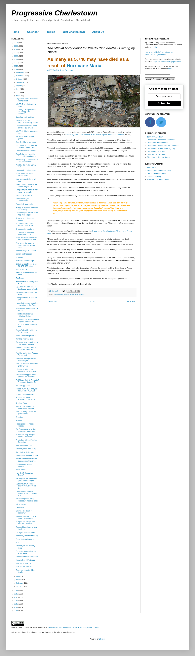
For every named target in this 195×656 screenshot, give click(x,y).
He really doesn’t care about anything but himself (26, 127)
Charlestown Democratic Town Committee (163, 146)
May (18, 96)
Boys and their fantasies (25, 394)
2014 (16, 601)
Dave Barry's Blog (154, 177)
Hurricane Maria (84, 65)
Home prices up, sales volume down (24, 175)
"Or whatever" (21, 504)
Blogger (102, 639)
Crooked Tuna (21, 403)
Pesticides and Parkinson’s (26, 151)
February (20, 583)
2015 (16, 597)
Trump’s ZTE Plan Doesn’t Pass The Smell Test (26, 349)
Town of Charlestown (155, 137)
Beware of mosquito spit (25, 261)
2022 (16, 56)
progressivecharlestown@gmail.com (167, 62)
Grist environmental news (156, 174)
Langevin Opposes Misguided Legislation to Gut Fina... (27, 304)
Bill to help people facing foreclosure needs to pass (27, 500)
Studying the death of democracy (24, 512)
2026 (16, 43)
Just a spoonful (21, 470)
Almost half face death (24, 204)
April (18, 576)
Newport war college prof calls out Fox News (25, 523)
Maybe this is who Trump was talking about (27, 100)
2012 (16, 607)
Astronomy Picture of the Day (27, 536)
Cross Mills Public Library (156, 154)
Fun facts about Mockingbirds (27, 557)
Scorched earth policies (25, 117)
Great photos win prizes (25, 539)
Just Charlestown (74, 31)
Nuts (17, 543)
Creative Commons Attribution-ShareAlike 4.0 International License (73, 627)
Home (15, 31)
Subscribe (164, 103)
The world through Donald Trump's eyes (26, 360)
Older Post (131, 301)
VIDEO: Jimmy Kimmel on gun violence (26, 413)
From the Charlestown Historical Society (24, 315)
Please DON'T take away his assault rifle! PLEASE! (27, 390)
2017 (16, 591)
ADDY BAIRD (53, 70)
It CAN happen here (23, 386)
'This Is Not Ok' (21, 269)
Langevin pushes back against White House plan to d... (27, 493)
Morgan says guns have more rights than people (27, 191)
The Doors (20, 278)
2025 (16, 46)
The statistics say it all (24, 195)
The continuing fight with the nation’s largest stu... (26, 185)
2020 (16, 63)
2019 (16, 66)
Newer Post (52, 301)
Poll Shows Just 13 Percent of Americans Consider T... (27, 381)
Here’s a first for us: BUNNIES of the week (25, 399)
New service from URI (24, 567)
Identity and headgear (24, 254)
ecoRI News (151, 168)
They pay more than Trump (26, 449)
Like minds (20, 507)
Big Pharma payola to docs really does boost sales (26, 430)
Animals (19, 420)
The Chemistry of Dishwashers (22, 200)
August (19, 86)
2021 (16, 60)
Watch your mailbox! (23, 563)
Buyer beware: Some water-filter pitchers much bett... (26, 239)
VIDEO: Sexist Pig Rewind (26, 336)
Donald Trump (59, 294)
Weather (81, 294)
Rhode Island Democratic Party (159, 171)
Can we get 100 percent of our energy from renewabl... (26, 112)
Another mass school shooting (24, 465)
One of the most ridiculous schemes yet (26, 552)
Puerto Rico (74, 294)
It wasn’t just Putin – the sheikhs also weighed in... (27, 407)
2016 (16, 594)
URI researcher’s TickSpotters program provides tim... (27, 320)
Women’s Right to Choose (26, 251)
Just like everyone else (24, 339)
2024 (16, 49)
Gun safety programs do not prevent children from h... (26, 146)
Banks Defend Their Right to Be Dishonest (26, 331)
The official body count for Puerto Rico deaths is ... (26, 155)
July (18, 89)
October (19, 79)
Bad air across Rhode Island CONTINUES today (26, 265)
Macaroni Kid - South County (158, 179)
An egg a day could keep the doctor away (27, 208)
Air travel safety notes (24, 446)
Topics (51, 31)
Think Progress (66, 70)
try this (154, 47)
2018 (16, 70)
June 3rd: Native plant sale (26, 142)
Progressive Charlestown (54, 13)
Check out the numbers (25, 229)
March (19, 580)
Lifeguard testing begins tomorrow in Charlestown (26, 370)
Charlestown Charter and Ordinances (161, 140)
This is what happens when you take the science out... (27, 376)
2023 (16, 53)
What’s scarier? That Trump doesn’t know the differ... (26, 460)
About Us (98, 31)
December (20, 72)
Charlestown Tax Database (157, 143)
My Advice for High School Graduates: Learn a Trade (27, 288)
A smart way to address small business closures (27, 161)
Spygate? (19, 257)
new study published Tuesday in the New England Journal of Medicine (95, 135)
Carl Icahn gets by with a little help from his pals (27, 214)
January (19, 586)
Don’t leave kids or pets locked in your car (25, 233)
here (170, 69)
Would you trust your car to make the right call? (26, 517)
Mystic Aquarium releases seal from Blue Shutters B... (26, 486)
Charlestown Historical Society (158, 157)
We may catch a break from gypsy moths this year (26, 479)
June (18, 93)
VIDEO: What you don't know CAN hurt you (27, 365)
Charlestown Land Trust (156, 152)
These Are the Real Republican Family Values (27, 121)
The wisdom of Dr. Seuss (25, 560)
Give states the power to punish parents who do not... (25, 245)
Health (66, 294)
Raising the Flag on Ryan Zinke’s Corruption (25, 436)
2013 (16, 604)
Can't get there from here (25, 533)
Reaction (19, 417)
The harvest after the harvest (27, 456)
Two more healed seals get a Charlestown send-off (27, 343)
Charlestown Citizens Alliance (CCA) (161, 149)
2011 (16, 611)
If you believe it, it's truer (25, 452)
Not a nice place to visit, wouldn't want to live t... (26, 225)
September (20, 82)
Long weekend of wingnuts (26, 170)
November (20, 76)
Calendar (33, 31)
